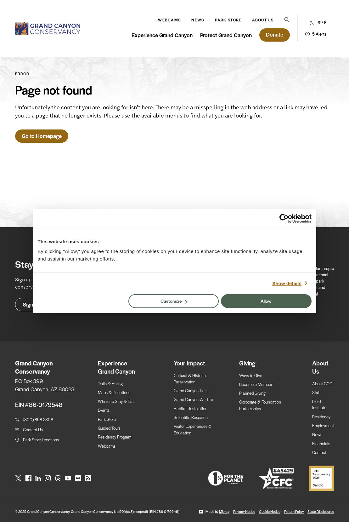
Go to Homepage (42, 136)
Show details (286, 283)
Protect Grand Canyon (226, 35)
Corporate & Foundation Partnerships (260, 405)
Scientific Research (191, 417)
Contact (319, 452)
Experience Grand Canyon (162, 35)
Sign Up (32, 304)
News (197, 20)
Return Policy (294, 511)
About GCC (322, 384)
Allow (266, 301)
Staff (316, 392)
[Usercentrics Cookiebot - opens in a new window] (284, 218)
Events (104, 410)
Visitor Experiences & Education (192, 429)
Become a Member (255, 384)
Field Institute (319, 404)
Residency (321, 417)
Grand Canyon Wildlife (193, 399)
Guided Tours (109, 428)
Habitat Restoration (190, 408)
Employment (323, 425)
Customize (173, 301)
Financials (321, 443)
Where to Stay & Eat (116, 401)
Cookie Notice (269, 511)
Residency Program (114, 437)
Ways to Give (250, 375)
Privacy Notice (244, 511)
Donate (274, 34)
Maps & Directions (114, 392)
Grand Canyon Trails (191, 390)
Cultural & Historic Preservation (190, 378)
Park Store (228, 20)
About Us (263, 20)
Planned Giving (252, 393)
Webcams (169, 20)
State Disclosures (320, 511)
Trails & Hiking (110, 384)
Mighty (224, 511)
